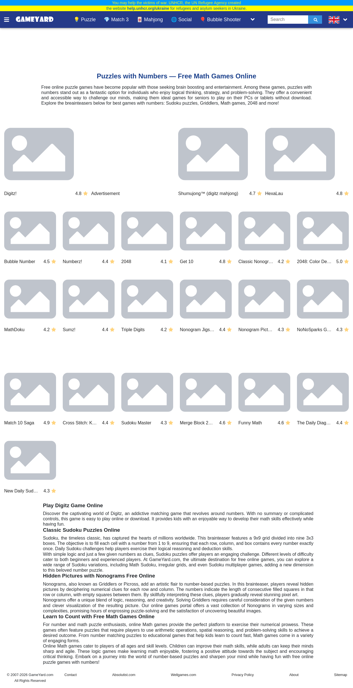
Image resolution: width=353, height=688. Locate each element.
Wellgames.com (183, 675)
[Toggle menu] (9, 19)
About (293, 675)
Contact (70, 675)
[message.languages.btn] (339, 19)
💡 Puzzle (85, 19)
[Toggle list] (252, 19)
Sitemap (340, 675)
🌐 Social (181, 19)
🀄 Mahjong (150, 19)
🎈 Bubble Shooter (220, 19)
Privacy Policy (243, 675)
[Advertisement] (142, 44)
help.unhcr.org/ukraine (148, 8)
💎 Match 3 (116, 19)
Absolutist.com (123, 675)
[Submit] (315, 19)
